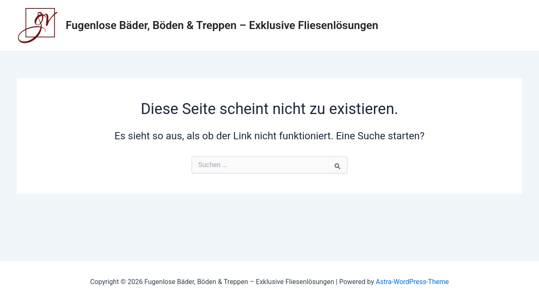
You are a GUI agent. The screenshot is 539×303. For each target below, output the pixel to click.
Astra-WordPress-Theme (412, 282)
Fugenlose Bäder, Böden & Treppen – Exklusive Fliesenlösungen (222, 25)
